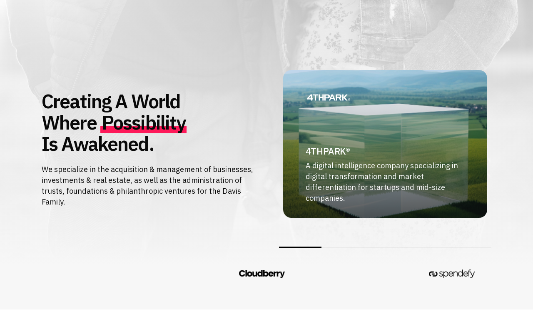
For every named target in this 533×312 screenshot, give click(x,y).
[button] (58, 21)
